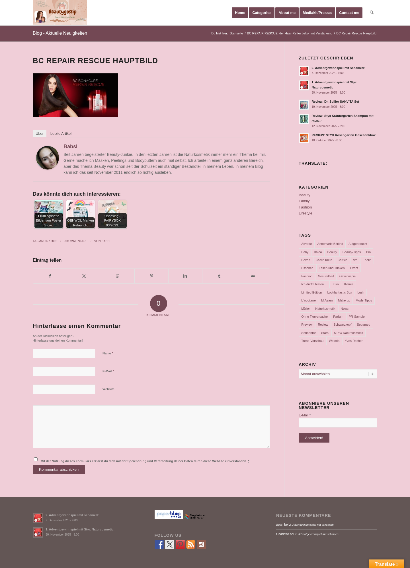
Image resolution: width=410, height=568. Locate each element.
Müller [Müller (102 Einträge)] (305, 308)
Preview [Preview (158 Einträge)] (306, 324)
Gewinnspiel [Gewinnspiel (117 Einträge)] (347, 276)
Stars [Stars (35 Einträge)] (325, 332)
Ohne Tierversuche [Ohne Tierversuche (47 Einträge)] (314, 316)
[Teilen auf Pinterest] (151, 276)
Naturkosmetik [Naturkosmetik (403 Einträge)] (325, 308)
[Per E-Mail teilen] (253, 276)
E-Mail (108, 371)
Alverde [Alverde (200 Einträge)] (306, 243)
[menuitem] (240, 12)
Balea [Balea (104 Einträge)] (318, 252)
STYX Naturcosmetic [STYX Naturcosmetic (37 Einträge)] (348, 332)
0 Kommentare (75, 241)
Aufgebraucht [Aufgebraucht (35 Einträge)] (357, 243)
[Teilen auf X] (84, 276)
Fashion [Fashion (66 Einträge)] (306, 276)
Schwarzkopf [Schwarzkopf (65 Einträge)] (343, 324)
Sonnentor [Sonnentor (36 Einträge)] (308, 332)
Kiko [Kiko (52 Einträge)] (336, 284)
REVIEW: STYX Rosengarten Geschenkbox (343, 135)
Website (108, 389)
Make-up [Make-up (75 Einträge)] (344, 300)
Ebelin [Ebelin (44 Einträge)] (367, 260)
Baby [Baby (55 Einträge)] (304, 252)
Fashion (305, 207)
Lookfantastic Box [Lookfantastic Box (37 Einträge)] (339, 292)
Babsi (70, 146)
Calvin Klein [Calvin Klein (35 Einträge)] (324, 260)
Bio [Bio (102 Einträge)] (368, 252)
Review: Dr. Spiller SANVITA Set (335, 101)
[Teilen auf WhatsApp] (118, 276)
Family (304, 201)
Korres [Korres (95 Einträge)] (348, 284)
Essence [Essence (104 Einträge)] (307, 268)
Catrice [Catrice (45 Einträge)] (343, 260)
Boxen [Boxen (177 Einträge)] (305, 260)
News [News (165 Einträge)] (345, 308)
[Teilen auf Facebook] (50, 276)
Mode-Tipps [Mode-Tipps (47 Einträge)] (364, 300)
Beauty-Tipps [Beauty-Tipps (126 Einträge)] (352, 252)
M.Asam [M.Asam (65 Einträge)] (327, 300)
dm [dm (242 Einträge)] (355, 260)
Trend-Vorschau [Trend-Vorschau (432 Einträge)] (312, 340)
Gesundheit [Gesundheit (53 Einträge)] (326, 276)
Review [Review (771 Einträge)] (323, 324)
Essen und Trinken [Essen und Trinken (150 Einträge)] (332, 268)
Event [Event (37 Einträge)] (354, 268)
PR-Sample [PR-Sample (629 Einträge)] (357, 316)
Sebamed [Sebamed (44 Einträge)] (363, 324)
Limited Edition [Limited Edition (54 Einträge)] (311, 292)
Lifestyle (305, 213)
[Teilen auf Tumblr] (219, 276)
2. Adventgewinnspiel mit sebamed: (338, 68)
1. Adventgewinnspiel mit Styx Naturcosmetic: (80, 529)
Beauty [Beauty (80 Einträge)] (332, 252)
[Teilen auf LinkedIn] (185, 276)
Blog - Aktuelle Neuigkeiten (60, 33)
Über (40, 133)
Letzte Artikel (60, 133)
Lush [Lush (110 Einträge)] (360, 292)
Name (107, 353)
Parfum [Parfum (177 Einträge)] (338, 316)
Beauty (304, 195)
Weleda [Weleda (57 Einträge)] (334, 340)
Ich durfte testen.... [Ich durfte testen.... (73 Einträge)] (314, 284)
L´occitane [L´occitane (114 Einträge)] (308, 300)
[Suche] (371, 12)
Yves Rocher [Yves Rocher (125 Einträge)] (353, 340)
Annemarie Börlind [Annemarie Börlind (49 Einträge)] (330, 243)
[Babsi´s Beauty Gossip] (60, 12)
